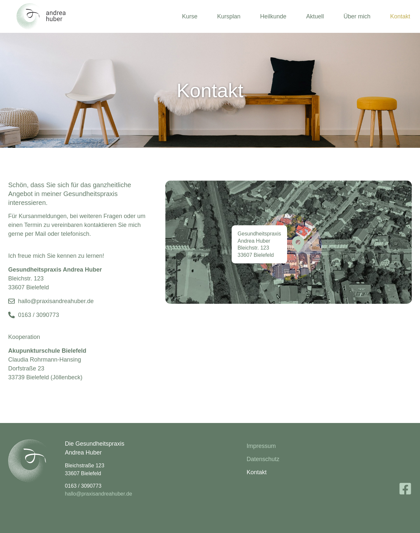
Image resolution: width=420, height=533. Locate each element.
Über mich (357, 16)
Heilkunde (273, 16)
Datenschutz (262, 459)
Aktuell (315, 16)
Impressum (261, 446)
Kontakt (400, 16)
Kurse (190, 16)
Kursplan (229, 16)
